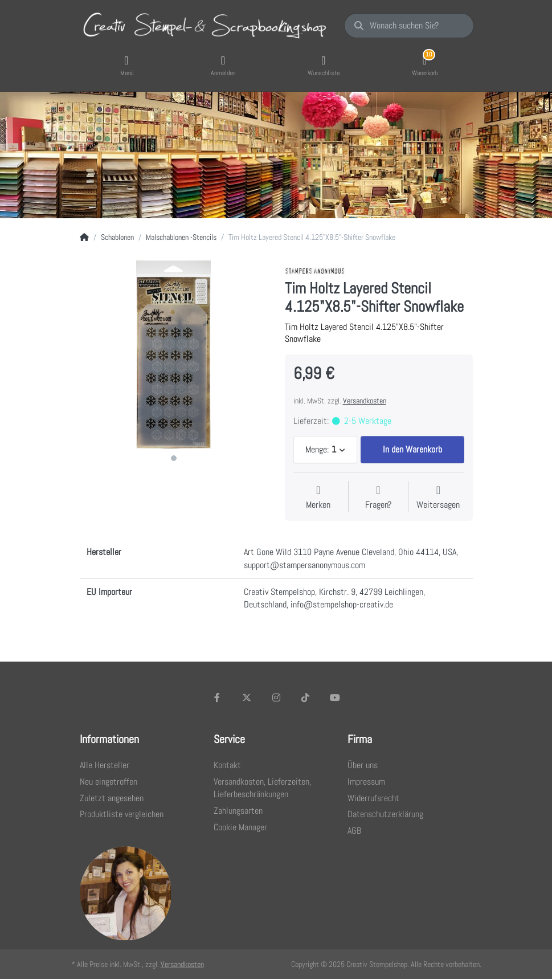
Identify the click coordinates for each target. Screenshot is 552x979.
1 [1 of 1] (174, 458)
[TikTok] (305, 697)
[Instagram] (276, 697)
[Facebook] (217, 697)
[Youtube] (334, 697)
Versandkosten (364, 400)
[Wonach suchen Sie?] (408, 25)
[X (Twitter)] (246, 697)
